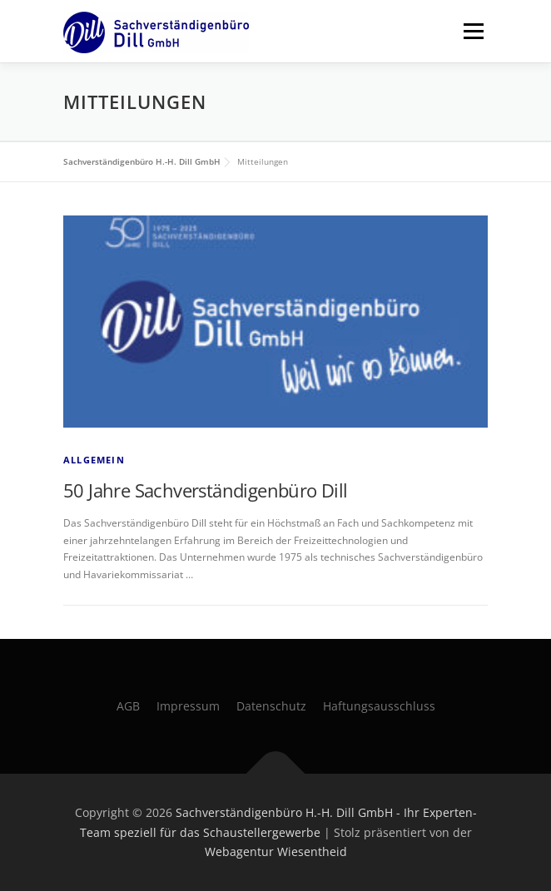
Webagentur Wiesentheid (276, 851)
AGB (128, 706)
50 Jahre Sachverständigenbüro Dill (205, 490)
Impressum (188, 706)
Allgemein (94, 459)
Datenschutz (271, 706)
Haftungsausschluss (379, 706)
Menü (472, 31)
